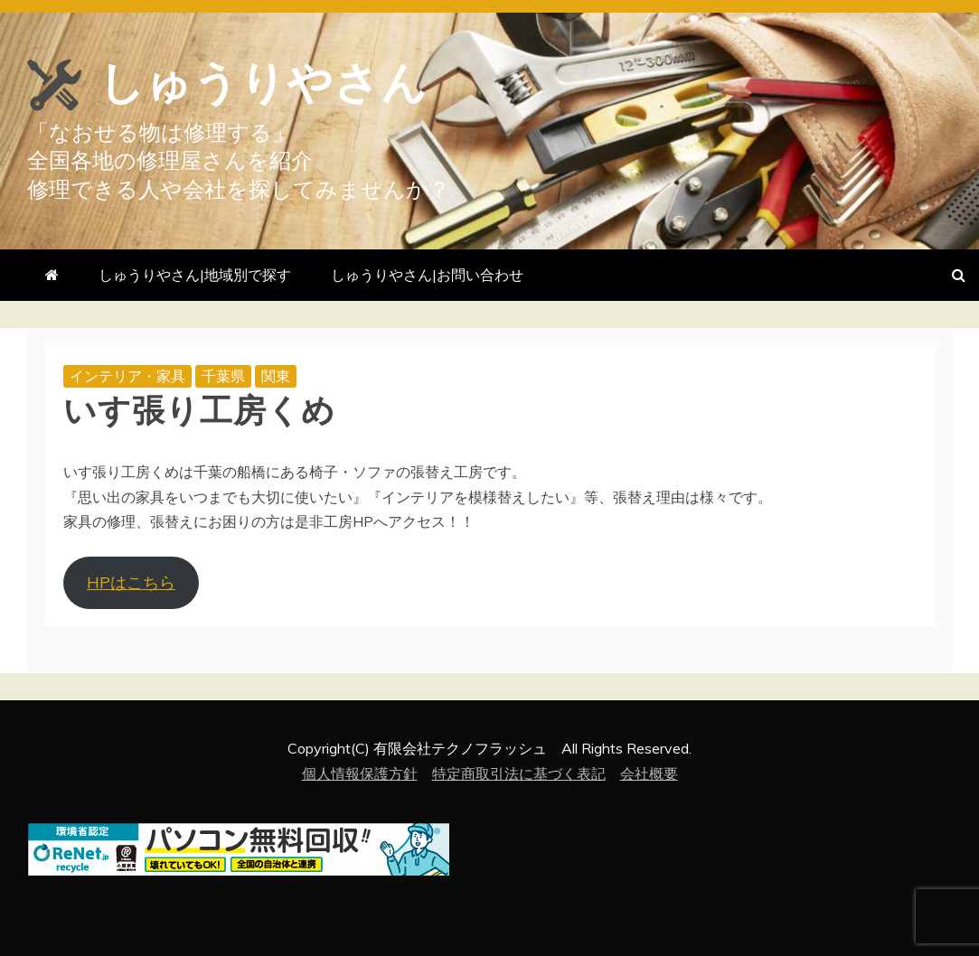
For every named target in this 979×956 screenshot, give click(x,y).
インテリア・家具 (127, 376)
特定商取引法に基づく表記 (519, 773)
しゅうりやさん (263, 83)
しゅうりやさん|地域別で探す (195, 275)
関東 (275, 376)
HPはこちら (131, 582)
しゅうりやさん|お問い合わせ (427, 275)
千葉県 (223, 376)
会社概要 (649, 773)
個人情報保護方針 (360, 773)
